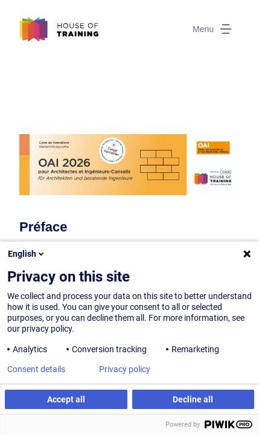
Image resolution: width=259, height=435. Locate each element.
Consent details (36, 369)
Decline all (193, 399)
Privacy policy (124, 369)
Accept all (66, 399)
